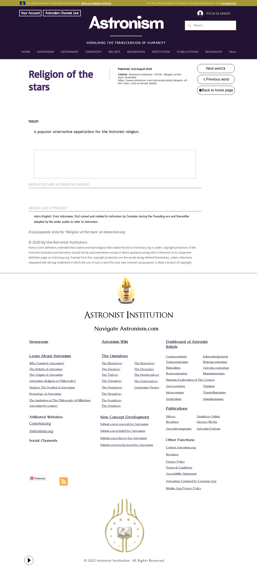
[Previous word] (216, 79)
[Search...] (210, 25)
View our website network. (96, 3)
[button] (214, 52)
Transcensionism (177, 362)
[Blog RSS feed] (63, 481)
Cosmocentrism (176, 356)
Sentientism (173, 399)
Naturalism (173, 368)
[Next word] (216, 68)
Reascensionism (176, 373)
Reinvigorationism (215, 362)
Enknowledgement (215, 356)
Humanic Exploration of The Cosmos (190, 380)
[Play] (29, 560)
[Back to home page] (216, 90)
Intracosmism (175, 392)
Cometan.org (228, 3)
